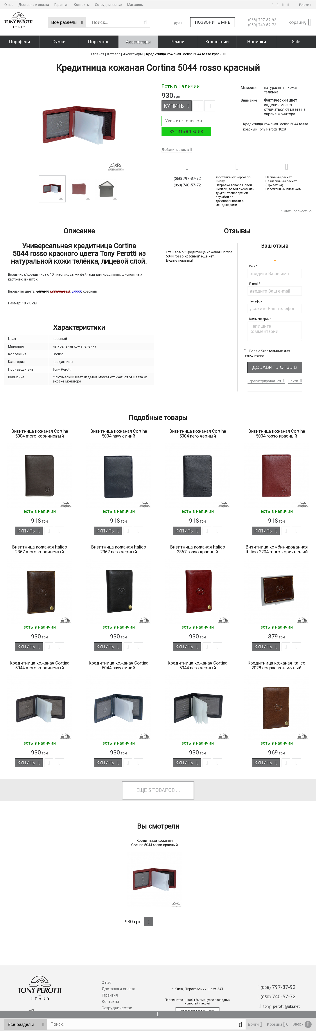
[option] (79, 125)
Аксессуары (138, 41)
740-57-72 (262, 24)
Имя (253, 265)
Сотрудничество (108, 4)
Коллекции (217, 41)
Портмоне (98, 41)
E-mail (254, 282)
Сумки (59, 41)
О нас (8, 4)
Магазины (135, 4)
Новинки (256, 41)
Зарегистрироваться (264, 380)
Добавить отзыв (175, 149)
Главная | (98, 53)
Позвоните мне (212, 22)
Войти (293, 380)
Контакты (82, 4)
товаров (164, 790)
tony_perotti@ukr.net (279, 1006)
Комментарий (260, 318)
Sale (296, 41)
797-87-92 (262, 19)
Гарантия (61, 4)
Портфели (19, 41)
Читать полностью (296, 210)
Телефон (255, 300)
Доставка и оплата (33, 4)
